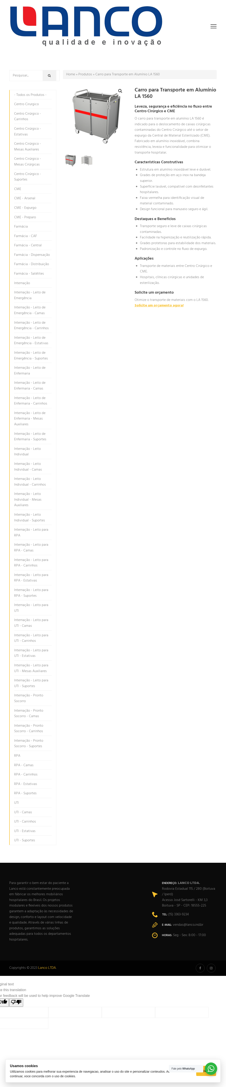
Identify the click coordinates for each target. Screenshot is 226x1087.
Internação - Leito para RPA (31, 532)
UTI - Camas (23, 812)
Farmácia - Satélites (29, 274)
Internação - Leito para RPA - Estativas (31, 578)
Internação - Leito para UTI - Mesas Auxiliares (31, 668)
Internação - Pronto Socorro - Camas (28, 713)
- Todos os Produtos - (30, 95)
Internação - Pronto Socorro (28, 698)
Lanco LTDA (47, 968)
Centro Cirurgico (26, 104)
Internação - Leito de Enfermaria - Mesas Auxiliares (29, 418)
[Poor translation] (16, 1002)
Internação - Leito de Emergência (29, 295)
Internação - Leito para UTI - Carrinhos (31, 638)
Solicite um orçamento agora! (159, 305)
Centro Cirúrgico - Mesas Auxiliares (27, 146)
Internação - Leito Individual (27, 452)
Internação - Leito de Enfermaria (29, 370)
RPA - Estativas (25, 784)
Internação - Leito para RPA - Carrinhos (31, 563)
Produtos (85, 74)
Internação (22, 283)
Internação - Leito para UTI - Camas (31, 623)
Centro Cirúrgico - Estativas (27, 131)
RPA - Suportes (25, 793)
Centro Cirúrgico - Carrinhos (27, 116)
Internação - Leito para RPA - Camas (31, 547)
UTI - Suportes (24, 840)
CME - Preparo (25, 217)
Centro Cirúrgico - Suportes (27, 177)
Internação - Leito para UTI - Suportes (31, 683)
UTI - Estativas (25, 831)
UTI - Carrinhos (25, 822)
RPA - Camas (24, 765)
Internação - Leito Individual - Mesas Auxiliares (27, 499)
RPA (17, 756)
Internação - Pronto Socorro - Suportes (28, 743)
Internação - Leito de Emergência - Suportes (31, 355)
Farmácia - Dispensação (32, 255)
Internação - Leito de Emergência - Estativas (31, 340)
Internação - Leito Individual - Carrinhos (30, 482)
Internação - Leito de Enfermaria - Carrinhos (30, 401)
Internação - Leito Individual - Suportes (29, 517)
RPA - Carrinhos (26, 774)
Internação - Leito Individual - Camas (28, 467)
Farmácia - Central (28, 245)
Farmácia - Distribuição (31, 264)
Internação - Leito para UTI (31, 608)
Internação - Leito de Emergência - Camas (29, 310)
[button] (120, 91)
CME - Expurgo (25, 208)
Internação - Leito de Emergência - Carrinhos (31, 325)
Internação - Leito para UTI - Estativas (31, 653)
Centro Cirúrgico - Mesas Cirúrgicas (27, 161)
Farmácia (21, 227)
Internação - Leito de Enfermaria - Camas (29, 385)
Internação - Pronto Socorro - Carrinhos (28, 728)
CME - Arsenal (24, 198)
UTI (16, 803)
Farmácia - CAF (25, 236)
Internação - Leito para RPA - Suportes (31, 593)
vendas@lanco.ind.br (188, 925)
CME (17, 189)
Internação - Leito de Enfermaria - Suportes (30, 437)
